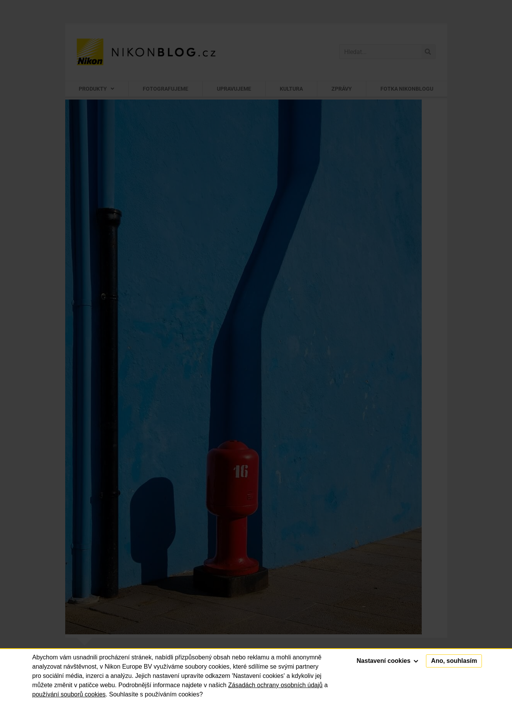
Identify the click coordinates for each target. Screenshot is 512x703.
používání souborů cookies (69, 694)
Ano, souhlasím (454, 660)
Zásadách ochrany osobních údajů (275, 685)
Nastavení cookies (387, 660)
